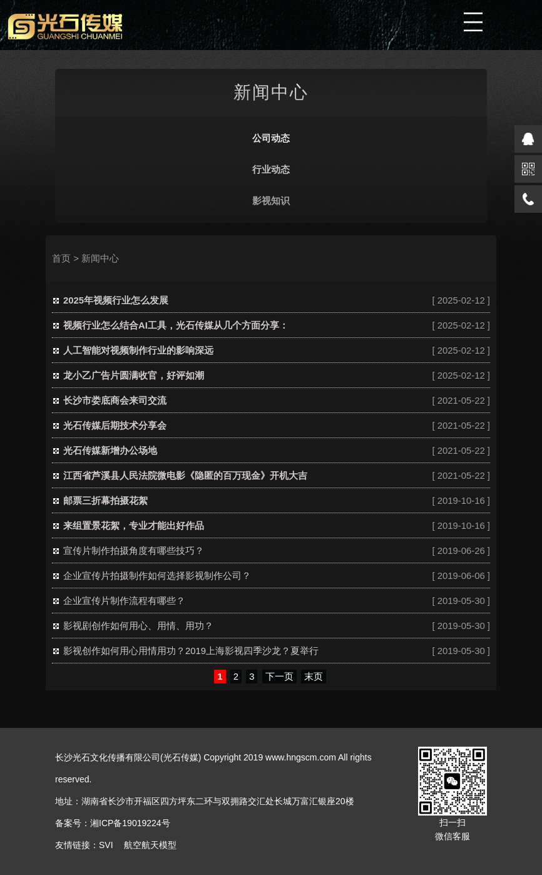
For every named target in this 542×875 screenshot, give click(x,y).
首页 (61, 258)
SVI (106, 845)
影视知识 (271, 201)
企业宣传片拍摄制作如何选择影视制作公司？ (157, 576)
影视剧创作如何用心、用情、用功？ (138, 626)
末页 (313, 677)
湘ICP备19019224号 (130, 823)
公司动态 (271, 138)
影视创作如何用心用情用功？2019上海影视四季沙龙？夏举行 (191, 651)
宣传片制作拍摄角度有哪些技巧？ (133, 551)
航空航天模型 (150, 845)
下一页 (279, 677)
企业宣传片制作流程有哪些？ (124, 601)
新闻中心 (100, 258)
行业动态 (271, 170)
